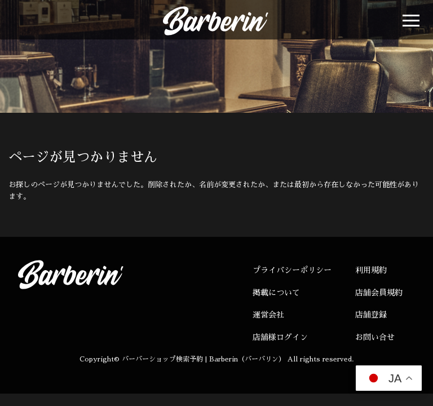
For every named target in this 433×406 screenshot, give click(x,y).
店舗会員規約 (379, 293)
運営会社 (268, 315)
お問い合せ (375, 337)
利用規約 (371, 270)
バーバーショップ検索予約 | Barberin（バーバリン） (203, 359)
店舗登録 (371, 315)
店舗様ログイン (280, 337)
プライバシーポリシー (292, 270)
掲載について (276, 293)
